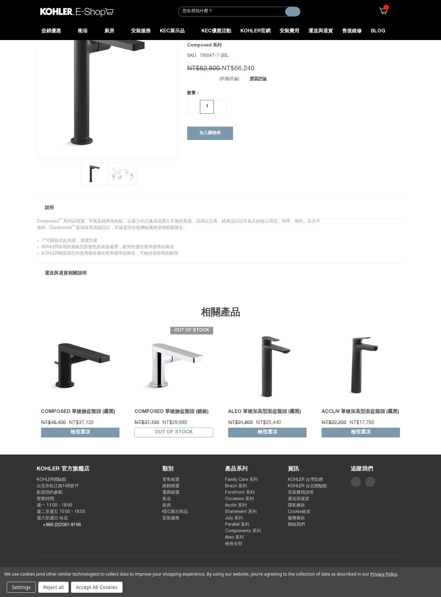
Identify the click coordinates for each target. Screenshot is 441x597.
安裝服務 (141, 31)
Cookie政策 (299, 512)
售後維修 (352, 31)
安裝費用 (289, 31)
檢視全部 (233, 544)
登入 (400, 11)
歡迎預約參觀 (49, 493)
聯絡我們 (296, 525)
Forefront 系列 (239, 493)
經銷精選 (170, 486)
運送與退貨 (320, 31)
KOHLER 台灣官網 (305, 480)
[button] (220, 208)
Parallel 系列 (237, 525)
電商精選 (170, 493)
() (382, 11)
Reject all (53, 587)
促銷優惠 (55, 31)
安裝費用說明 (301, 493)
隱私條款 (296, 505)
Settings (21, 587)
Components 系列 (243, 531)
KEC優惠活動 (216, 31)
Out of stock (174, 432)
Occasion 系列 (239, 499)
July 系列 (234, 518)
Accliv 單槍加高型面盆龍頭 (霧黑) (360, 412)
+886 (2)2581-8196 (62, 525)
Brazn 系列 (236, 486)
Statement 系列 (241, 512)
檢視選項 (80, 432)
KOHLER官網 (255, 31)
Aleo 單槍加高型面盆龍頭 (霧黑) (264, 412)
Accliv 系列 (236, 505)
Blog (378, 31)
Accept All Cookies (97, 587)
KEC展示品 (176, 31)
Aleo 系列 (234, 538)
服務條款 (296, 518)
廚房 (113, 31)
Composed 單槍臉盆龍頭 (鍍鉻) (171, 412)
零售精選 (170, 480)
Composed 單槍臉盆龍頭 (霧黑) (78, 412)
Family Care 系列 (241, 480)
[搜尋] (292, 11)
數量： (193, 93)
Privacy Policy (383, 574)
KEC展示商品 (175, 512)
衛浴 (86, 31)
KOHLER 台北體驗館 (309, 486)
